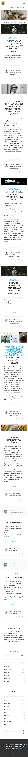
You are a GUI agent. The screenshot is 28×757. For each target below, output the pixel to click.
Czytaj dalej (14, 64)
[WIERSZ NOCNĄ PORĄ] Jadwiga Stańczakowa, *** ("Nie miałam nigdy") (14, 46)
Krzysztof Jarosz (9, 352)
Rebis (8, 348)
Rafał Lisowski (11, 347)
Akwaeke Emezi (20, 355)
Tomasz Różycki (19, 347)
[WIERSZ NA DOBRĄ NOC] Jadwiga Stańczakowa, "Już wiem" (14, 196)
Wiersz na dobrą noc (14, 189)
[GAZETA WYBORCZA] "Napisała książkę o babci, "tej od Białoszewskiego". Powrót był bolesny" (14, 107)
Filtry (15, 352)
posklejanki (7, 678)
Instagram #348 (14, 577)
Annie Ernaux (20, 352)
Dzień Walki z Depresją (14, 280)
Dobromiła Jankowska (10, 349)
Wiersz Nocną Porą (14, 38)
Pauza (8, 351)
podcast (6, 672)
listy (5, 724)
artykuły (15, 72)
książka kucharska (9, 730)
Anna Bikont (19, 349)
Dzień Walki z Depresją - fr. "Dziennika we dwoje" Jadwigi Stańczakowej (14, 288)
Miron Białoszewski (9, 346)
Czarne (6, 347)
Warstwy (10, 573)
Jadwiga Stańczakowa (14, 37)
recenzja (15, 495)
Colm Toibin (8, 350)
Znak (8, 97)
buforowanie (16, 321)
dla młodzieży (8, 721)
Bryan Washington (13, 354)
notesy (6, 733)
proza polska (16, 323)
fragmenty (7, 681)
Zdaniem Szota (9, 3)
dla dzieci (7, 709)
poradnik (6, 727)
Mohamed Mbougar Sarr (10, 355)
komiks (6, 712)
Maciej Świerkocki (14, 348)
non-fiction (15, 168)
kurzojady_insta (8, 519)
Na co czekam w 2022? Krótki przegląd (14, 360)
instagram (15, 550)
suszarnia (7, 675)
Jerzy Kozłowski (19, 346)
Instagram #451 (14, 522)
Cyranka (19, 351)
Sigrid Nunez (13, 351)
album (6, 718)
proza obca (15, 415)
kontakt (19, 748)
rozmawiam (7, 666)
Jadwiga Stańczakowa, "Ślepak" (14, 440)
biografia (7, 715)
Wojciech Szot (12, 70)
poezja (14, 74)
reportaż (6, 706)
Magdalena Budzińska (14, 353)
